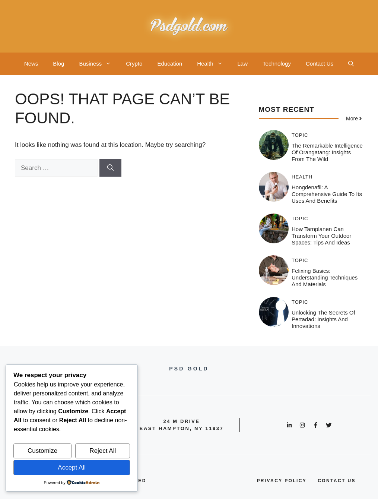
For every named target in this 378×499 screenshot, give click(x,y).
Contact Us (319, 63)
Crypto (134, 63)
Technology (277, 63)
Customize (42, 450)
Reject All (102, 450)
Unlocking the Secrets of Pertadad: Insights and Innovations (323, 319)
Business (98, 64)
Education (169, 63)
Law (243, 63)
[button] (351, 64)
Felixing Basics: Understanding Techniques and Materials (325, 277)
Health (213, 64)
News (31, 63)
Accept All (72, 467)
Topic (300, 135)
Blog (58, 63)
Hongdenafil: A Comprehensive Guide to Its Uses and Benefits (327, 194)
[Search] (110, 168)
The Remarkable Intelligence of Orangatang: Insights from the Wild (327, 152)
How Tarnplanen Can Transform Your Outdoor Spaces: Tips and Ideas (321, 236)
